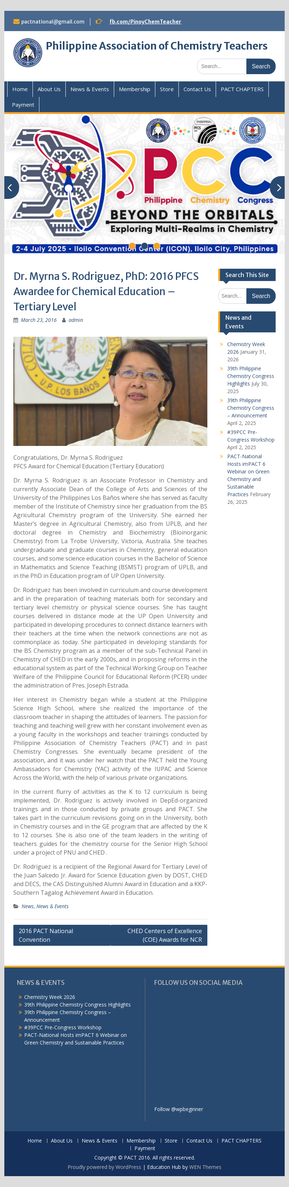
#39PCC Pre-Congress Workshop (63, 1027)
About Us (49, 89)
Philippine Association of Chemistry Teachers (157, 45)
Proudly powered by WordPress (104, 1166)
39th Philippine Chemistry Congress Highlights (250, 376)
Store (167, 89)
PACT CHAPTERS (242, 89)
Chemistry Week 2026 (49, 997)
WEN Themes (205, 1166)
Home (20, 89)
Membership (134, 89)
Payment (23, 104)
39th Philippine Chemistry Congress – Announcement (250, 408)
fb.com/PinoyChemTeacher (145, 21)
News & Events (89, 89)
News (28, 906)
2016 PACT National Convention (46, 935)
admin (76, 319)
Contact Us (197, 89)
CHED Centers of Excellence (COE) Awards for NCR (165, 935)
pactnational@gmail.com (53, 21)
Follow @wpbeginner (178, 1109)
